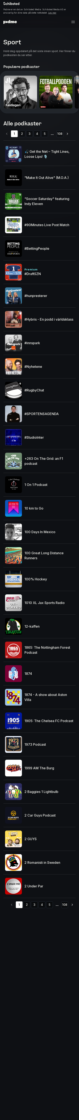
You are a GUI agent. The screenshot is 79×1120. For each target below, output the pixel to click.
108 (59, 133)
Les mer (52, 12)
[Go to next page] (67, 133)
